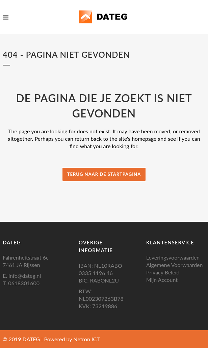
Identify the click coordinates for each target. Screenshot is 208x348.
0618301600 (24, 283)
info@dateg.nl (24, 275)
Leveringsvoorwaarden (173, 257)
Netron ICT (86, 339)
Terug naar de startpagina (104, 174)
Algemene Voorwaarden (174, 265)
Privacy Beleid (162, 272)
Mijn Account (162, 279)
